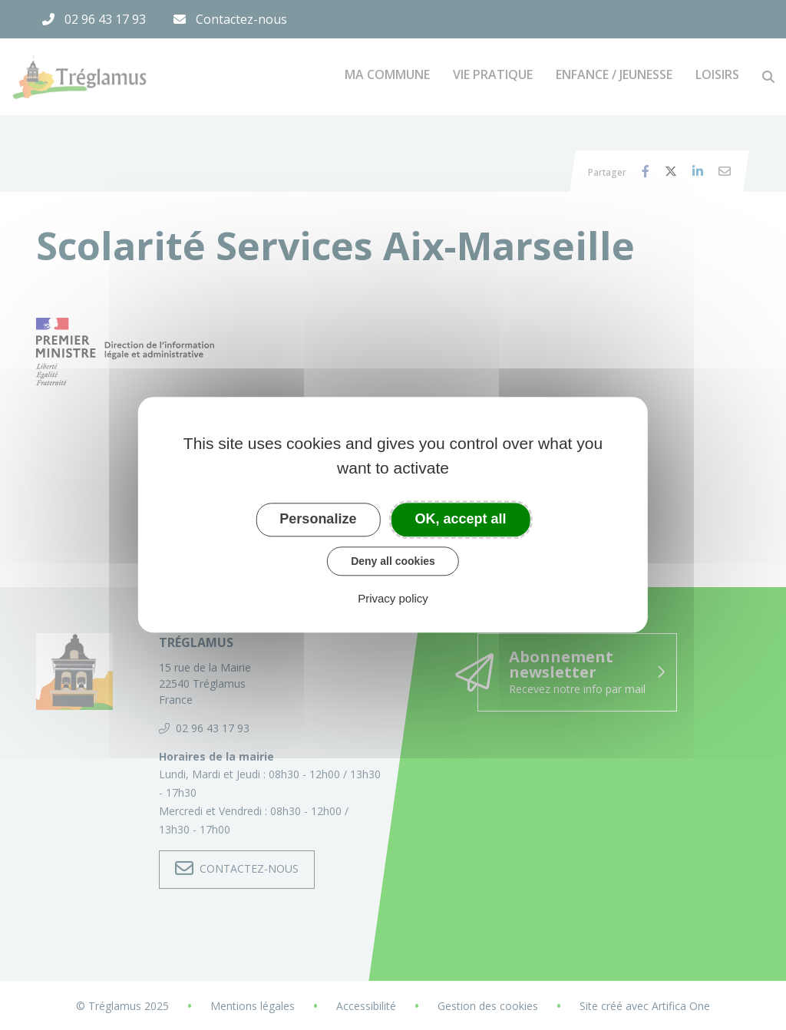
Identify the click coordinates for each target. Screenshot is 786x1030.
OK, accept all (461, 519)
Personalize (317, 519)
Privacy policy (393, 599)
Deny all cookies (393, 561)
